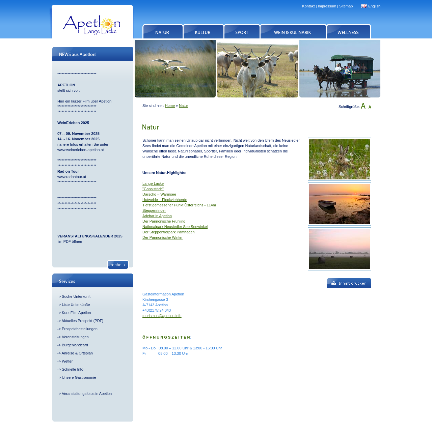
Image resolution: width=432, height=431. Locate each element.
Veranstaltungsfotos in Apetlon (87, 394)
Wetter (67, 361)
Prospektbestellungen (80, 329)
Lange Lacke (153, 183)
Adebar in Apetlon (157, 216)
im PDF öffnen (69, 241)
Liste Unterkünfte (76, 305)
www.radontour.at (71, 177)
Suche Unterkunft (76, 296)
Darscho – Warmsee (159, 194)
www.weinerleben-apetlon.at (80, 150)
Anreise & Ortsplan (77, 353)
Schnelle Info (72, 369)
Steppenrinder (154, 210)
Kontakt (308, 6)
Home (170, 106)
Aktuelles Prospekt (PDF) (82, 321)
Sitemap (346, 6)
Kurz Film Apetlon (76, 313)
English (374, 6)
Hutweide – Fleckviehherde (164, 200)
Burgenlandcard (75, 345)
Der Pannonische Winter (162, 237)
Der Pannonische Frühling (163, 221)
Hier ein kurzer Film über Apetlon (84, 101)
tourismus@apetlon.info (162, 316)
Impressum (327, 6)
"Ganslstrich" (153, 189)
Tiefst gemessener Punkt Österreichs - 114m (179, 205)
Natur (183, 106)
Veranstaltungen (75, 337)
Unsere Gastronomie (79, 377)
